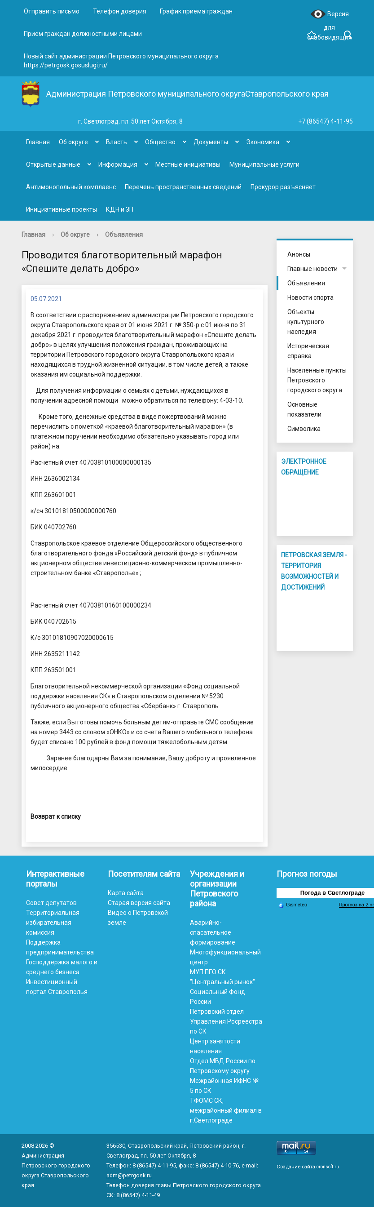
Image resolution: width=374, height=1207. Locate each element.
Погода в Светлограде (332, 892)
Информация (117, 164)
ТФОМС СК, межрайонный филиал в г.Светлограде (226, 1110)
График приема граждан (196, 11)
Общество (160, 142)
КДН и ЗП (119, 209)
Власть (116, 142)
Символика (304, 428)
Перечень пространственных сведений (183, 187)
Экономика (262, 142)
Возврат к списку (56, 816)
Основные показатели (304, 409)
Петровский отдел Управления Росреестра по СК (226, 1021)
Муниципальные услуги (264, 164)
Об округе (73, 142)
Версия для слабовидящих (329, 14)
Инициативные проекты (61, 209)
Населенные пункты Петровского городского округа (317, 380)
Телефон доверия (119, 11)
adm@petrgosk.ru (129, 1175)
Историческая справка (308, 350)
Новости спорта (310, 297)
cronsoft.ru (328, 1166)
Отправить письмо (51, 11)
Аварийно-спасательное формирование (212, 932)
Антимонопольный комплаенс (71, 187)
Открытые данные (53, 164)
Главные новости (312, 268)
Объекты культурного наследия (305, 321)
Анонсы (298, 254)
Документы (211, 142)
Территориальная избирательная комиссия (52, 922)
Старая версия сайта (139, 902)
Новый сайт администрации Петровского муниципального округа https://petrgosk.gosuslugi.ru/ (121, 61)
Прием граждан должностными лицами (83, 33)
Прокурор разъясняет (283, 187)
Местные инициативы (187, 164)
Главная (38, 142)
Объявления (124, 234)
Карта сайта (126, 892)
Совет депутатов (51, 902)
